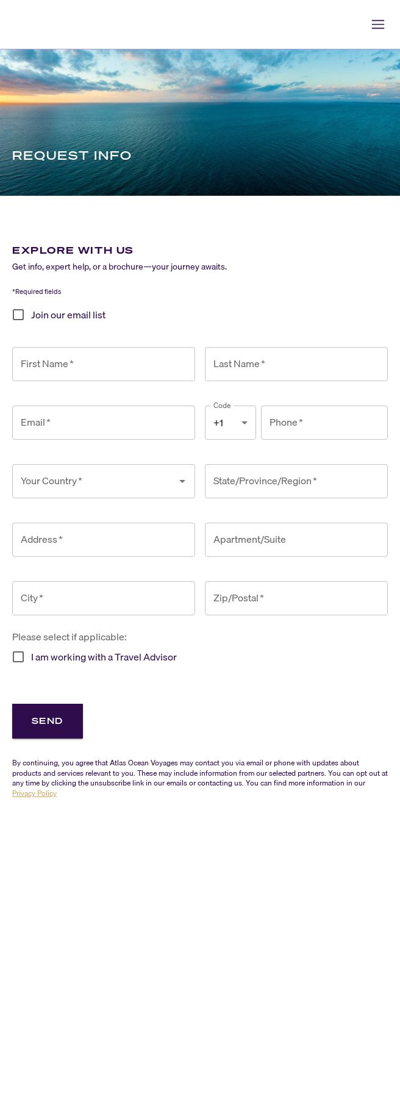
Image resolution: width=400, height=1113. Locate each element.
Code (222, 405)
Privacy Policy (34, 793)
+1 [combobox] (218, 423)
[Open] (182, 481)
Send (47, 720)
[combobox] (94, 481)
